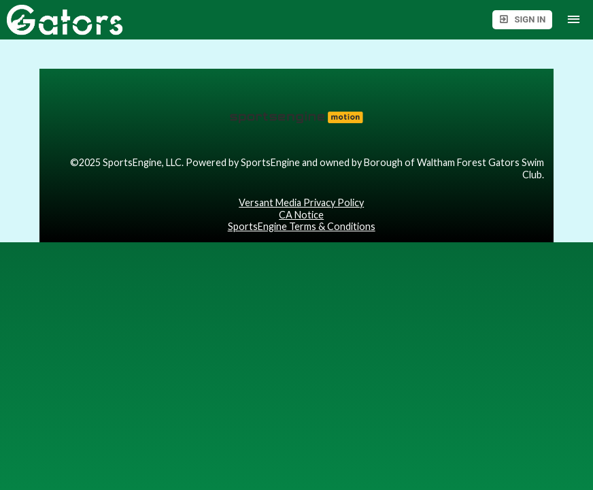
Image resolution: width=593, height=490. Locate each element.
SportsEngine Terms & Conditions (301, 226)
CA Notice (301, 214)
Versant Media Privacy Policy (301, 202)
